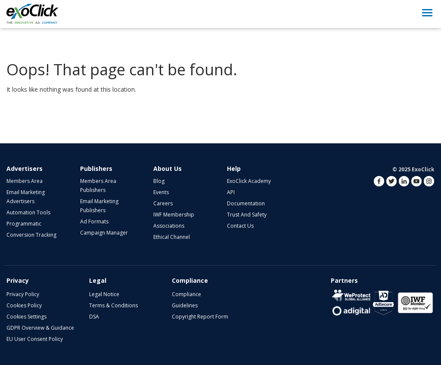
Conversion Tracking (31, 234)
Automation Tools (28, 212)
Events (161, 192)
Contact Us (240, 225)
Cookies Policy (24, 305)
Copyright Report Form (200, 316)
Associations (168, 225)
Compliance (186, 294)
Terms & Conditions (113, 305)
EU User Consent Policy (34, 339)
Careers (163, 203)
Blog (159, 181)
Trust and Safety (247, 214)
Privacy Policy (22, 294)
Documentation (246, 203)
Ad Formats (94, 221)
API (231, 192)
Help (234, 168)
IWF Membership (173, 214)
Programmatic (23, 223)
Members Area (24, 181)
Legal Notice (104, 294)
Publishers (96, 168)
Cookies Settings (26, 316)
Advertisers (24, 168)
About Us (167, 168)
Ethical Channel (171, 237)
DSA (94, 316)
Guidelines (185, 305)
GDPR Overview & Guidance (40, 327)
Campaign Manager (104, 232)
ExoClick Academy (249, 181)
